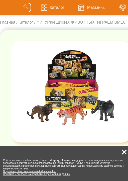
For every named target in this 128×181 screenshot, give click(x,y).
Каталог (26, 22)
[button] (124, 152)
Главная (7, 22)
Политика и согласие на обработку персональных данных (36, 174)
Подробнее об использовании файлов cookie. (29, 171)
